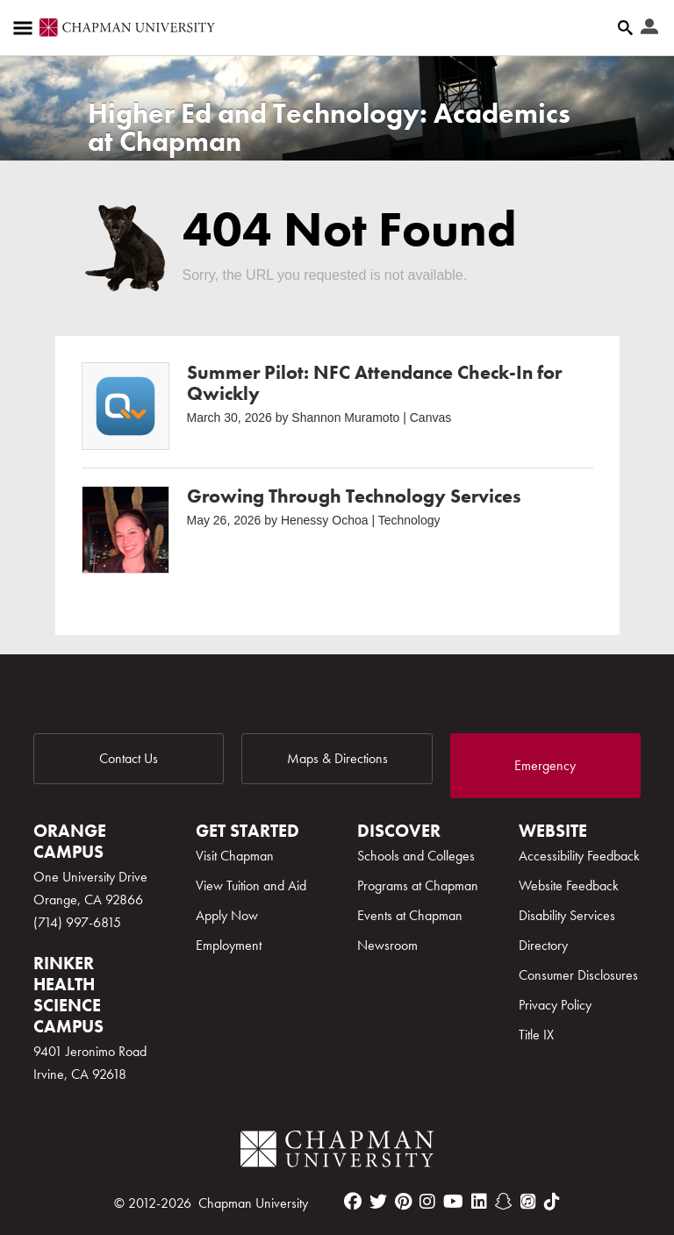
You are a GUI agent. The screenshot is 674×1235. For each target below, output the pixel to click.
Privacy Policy (555, 1005)
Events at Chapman (409, 915)
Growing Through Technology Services (354, 496)
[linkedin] (479, 1201)
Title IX (536, 1034)
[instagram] (427, 1201)
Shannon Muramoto (345, 417)
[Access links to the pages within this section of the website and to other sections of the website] (26, 28)
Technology (409, 520)
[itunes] (528, 1201)
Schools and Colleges (416, 855)
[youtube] (453, 1201)
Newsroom (387, 945)
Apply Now (227, 915)
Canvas (430, 417)
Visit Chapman (235, 855)
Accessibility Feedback (579, 855)
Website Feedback (569, 885)
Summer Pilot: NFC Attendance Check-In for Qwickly (374, 383)
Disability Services (567, 915)
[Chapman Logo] (337, 1152)
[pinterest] (403, 1201)
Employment (229, 945)
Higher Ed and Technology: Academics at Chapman (329, 128)
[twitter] (378, 1201)
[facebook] (353, 1201)
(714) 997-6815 (77, 922)
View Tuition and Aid (251, 885)
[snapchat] (504, 1201)
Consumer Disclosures (578, 975)
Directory (543, 945)
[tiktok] (552, 1201)
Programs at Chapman (417, 885)
